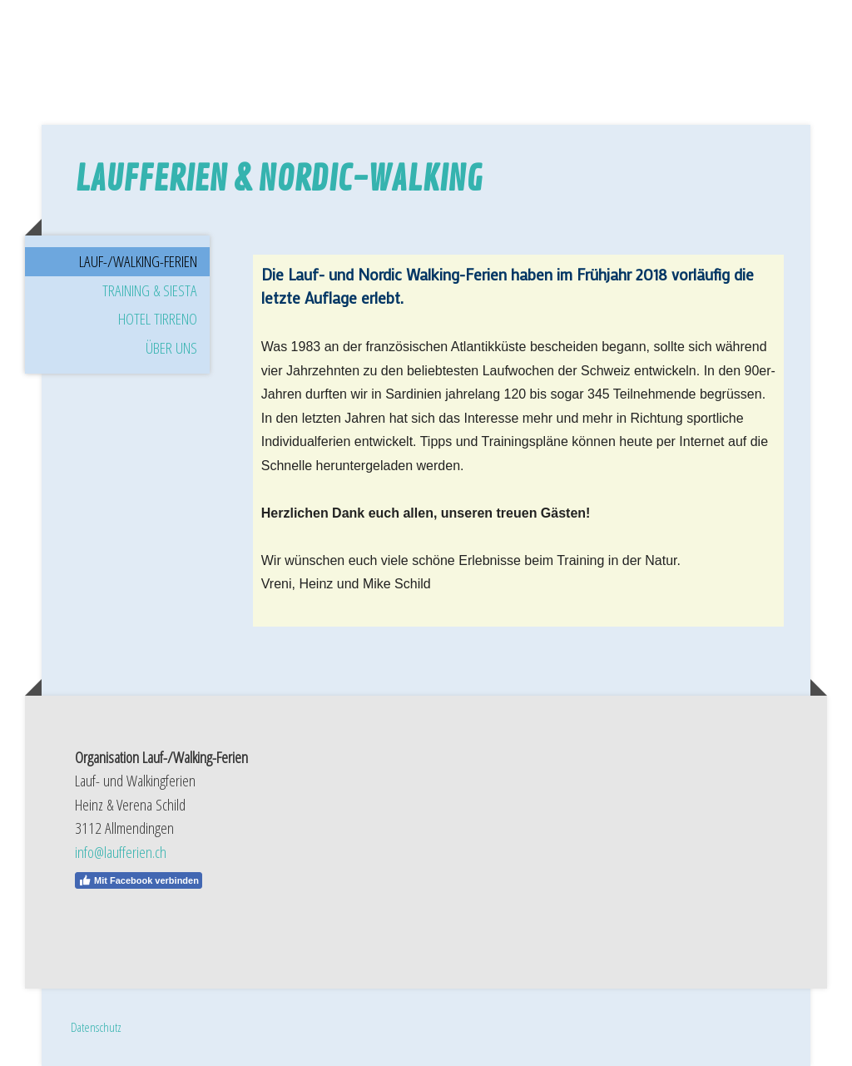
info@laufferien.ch (120, 852)
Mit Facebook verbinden (138, 880)
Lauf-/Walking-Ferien (138, 261)
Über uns (171, 348)
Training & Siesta (149, 290)
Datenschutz (96, 1027)
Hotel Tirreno (157, 319)
